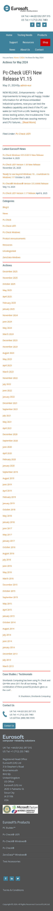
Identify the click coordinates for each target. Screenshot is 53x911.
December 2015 (10, 584)
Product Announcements (14, 238)
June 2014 (7, 641)
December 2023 (10, 340)
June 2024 (7, 321)
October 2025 (9, 284)
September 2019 (10, 472)
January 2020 (9, 465)
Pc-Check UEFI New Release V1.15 (22, 76)
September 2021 (10, 409)
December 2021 (10, 403)
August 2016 (8, 553)
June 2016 (7, 566)
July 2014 (7, 634)
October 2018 (9, 509)
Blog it (6, 207)
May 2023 (7, 359)
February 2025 (9, 302)
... (11, 690)
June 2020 (7, 447)
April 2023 (7, 365)
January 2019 (9, 503)
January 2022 (9, 396)
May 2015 (7, 603)
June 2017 (7, 528)
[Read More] (29, 122)
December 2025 (10, 271)
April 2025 (7, 296)
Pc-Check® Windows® (14, 841)
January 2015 (9, 616)
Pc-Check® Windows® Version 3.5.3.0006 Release (25, 183)
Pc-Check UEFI (23, 133)
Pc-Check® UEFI (11, 834)
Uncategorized (9, 251)
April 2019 (7, 490)
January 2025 (9, 309)
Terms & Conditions (13, 890)
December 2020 (10, 434)
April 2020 (7, 453)
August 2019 (8, 478)
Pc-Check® (8, 848)
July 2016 (7, 559)
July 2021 (7, 415)
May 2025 (7, 290)
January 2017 (9, 540)
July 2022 (7, 384)
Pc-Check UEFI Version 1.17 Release (19, 193)
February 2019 (9, 497)
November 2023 (10, 346)
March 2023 (8, 371)
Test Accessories (11, 861)
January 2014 (9, 647)
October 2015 (9, 591)
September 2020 (10, 440)
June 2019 (7, 484)
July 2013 (7, 660)
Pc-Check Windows (11, 232)
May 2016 (7, 572)
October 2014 (9, 622)
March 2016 (8, 578)
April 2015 (7, 609)
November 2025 (10, 277)
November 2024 (10, 315)
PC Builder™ (9, 827)
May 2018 (7, 515)
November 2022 (10, 378)
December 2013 (10, 653)
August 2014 (8, 628)
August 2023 (8, 353)
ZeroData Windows (11, 257)
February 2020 (9, 459)
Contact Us (9, 725)
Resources (7, 244)
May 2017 (7, 534)
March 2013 (8, 666)
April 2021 (7, 428)
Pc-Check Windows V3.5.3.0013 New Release (23, 155)
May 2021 (7, 421)
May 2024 (7, 328)
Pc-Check (7, 219)
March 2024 (8, 334)
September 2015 (10, 597)
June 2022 (7, 390)
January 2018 (9, 522)
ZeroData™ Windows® (15, 854)
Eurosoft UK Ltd (26, 8)
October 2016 (9, 547)
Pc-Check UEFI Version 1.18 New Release (21, 164)
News (5, 213)
